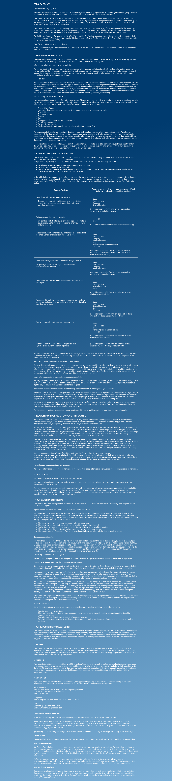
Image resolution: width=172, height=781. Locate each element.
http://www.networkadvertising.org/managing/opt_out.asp (95, 459)
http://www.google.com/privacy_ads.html (51, 455)
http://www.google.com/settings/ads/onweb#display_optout (106, 457)
